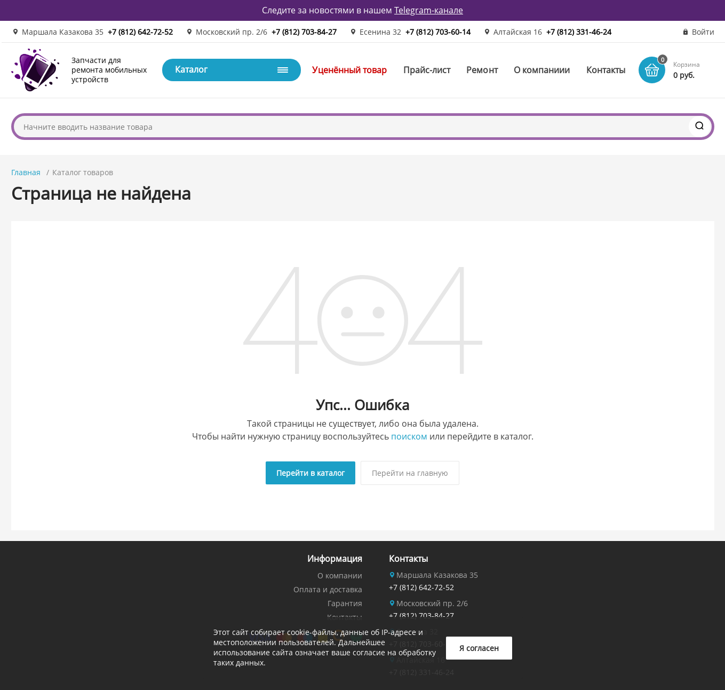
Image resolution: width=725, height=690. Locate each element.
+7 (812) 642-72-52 (140, 32)
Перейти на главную (410, 473)
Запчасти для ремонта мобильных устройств (109, 69)
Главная (26, 172)
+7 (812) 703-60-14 (438, 32)
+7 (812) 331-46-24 (578, 32)
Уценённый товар (349, 70)
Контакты (606, 70)
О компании (339, 575)
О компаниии (542, 70)
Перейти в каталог (310, 473)
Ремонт (481, 70)
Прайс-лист (427, 70)
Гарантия (345, 603)
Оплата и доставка (327, 589)
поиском (409, 436)
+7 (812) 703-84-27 (304, 32)
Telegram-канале (428, 10)
